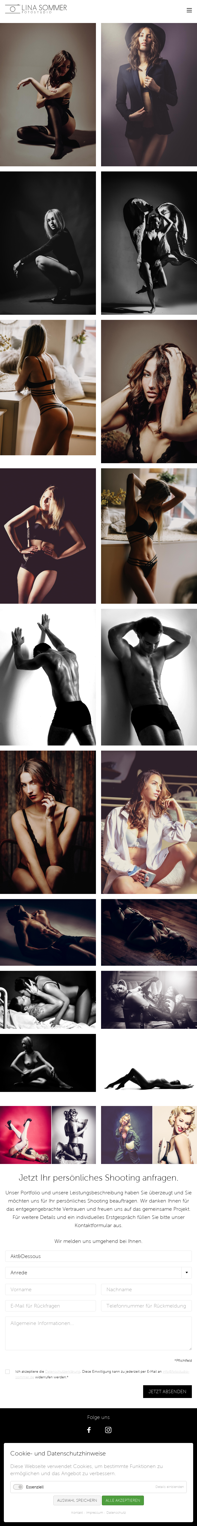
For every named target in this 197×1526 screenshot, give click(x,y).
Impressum (94, 1513)
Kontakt (77, 1513)
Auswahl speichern (77, 1500)
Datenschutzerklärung (62, 1371)
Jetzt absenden (167, 1391)
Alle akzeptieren (123, 1500)
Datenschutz (116, 1513)
